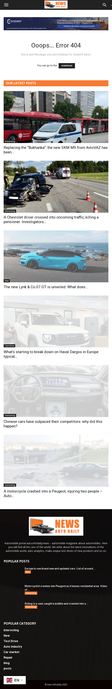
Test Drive (9, 345)
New (7, 280)
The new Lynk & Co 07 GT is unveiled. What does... (46, 287)
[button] (6, 5)
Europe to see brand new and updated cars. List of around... (60, 568)
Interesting (10, 141)
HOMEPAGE (66, 66)
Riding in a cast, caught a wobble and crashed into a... (56, 603)
